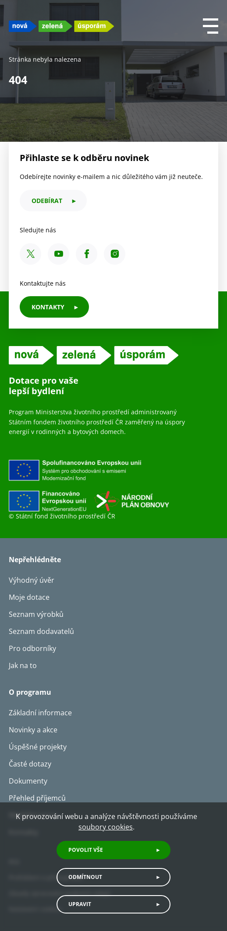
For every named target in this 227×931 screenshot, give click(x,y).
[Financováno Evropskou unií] (113, 485)
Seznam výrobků (36, 614)
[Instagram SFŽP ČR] (114, 254)
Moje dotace (29, 597)
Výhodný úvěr (31, 580)
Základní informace (40, 713)
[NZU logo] (61, 26)
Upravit (79, 904)
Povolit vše (85, 850)
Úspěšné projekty (38, 747)
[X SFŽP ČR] (30, 254)
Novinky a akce (33, 730)
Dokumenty (28, 781)
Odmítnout (85, 877)
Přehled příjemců (37, 798)
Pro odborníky (32, 648)
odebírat (47, 200)
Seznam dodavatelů (41, 631)
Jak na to (23, 665)
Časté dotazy (30, 764)
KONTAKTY (48, 307)
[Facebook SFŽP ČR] (86, 254)
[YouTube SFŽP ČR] (58, 254)
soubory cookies (105, 827)
